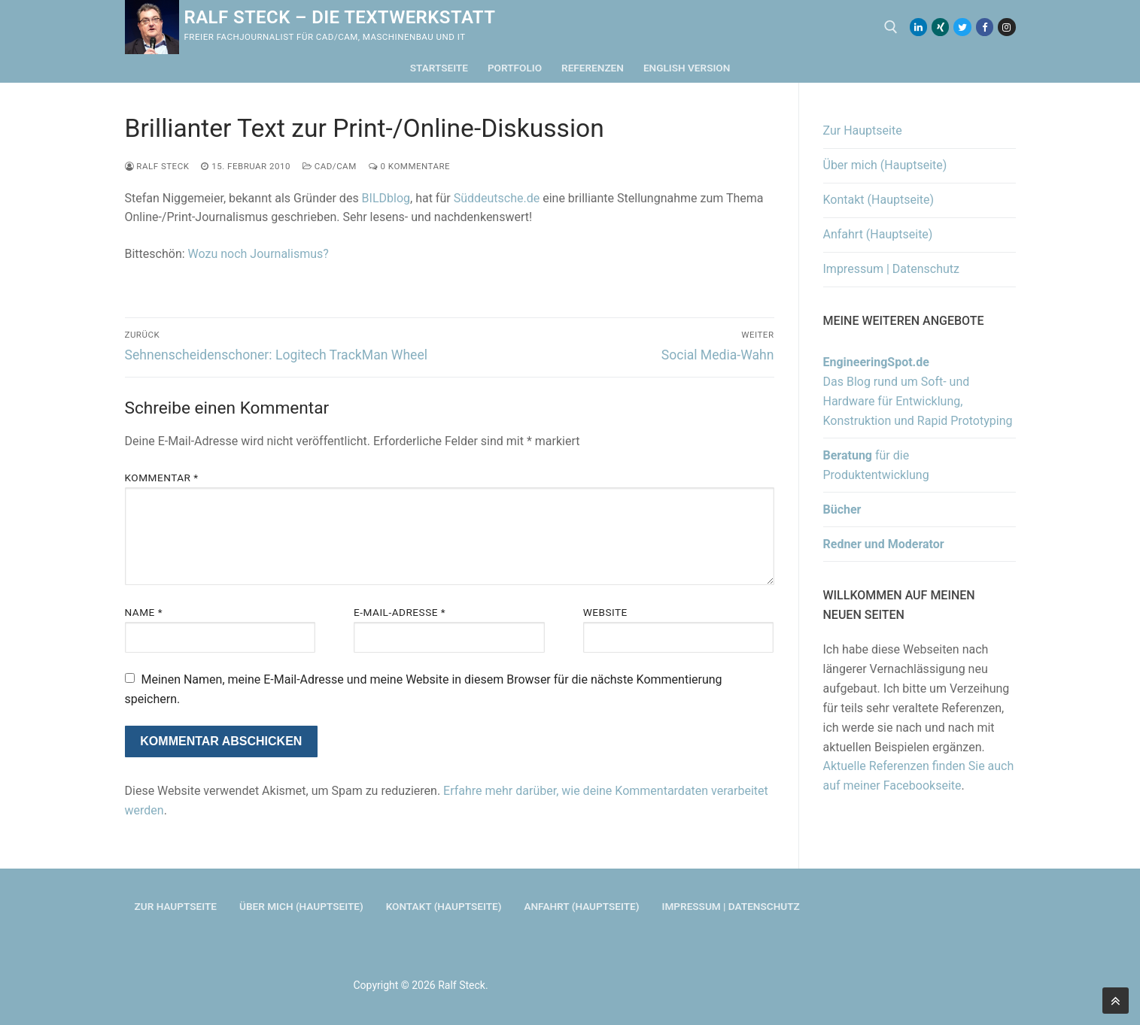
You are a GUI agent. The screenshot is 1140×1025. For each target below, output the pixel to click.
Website (605, 612)
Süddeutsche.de (497, 198)
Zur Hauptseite (862, 130)
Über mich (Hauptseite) (885, 165)
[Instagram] (1006, 26)
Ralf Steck (157, 166)
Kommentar (162, 478)
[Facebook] (984, 26)
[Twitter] (962, 26)
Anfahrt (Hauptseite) (878, 234)
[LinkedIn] (918, 26)
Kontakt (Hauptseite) (879, 200)
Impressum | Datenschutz (891, 269)
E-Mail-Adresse (399, 612)
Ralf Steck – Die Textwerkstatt (340, 17)
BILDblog (386, 198)
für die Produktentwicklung (876, 465)
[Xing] (940, 26)
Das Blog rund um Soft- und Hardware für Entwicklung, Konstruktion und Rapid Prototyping (918, 391)
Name (144, 612)
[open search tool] (891, 27)
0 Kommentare (409, 166)
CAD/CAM (329, 166)
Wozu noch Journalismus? (258, 254)
